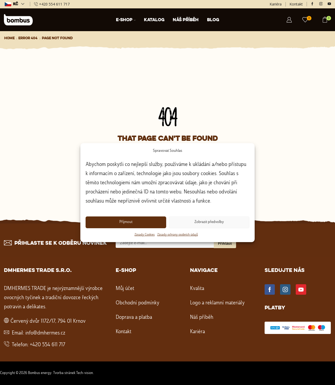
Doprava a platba (134, 317)
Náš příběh (186, 20)
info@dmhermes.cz (45, 333)
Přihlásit (225, 243)
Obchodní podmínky (137, 303)
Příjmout (125, 222)
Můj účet (125, 288)
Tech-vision (84, 373)
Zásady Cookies (145, 234)
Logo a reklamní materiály (217, 303)
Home (9, 38)
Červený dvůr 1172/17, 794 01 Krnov (48, 321)
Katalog (154, 20)
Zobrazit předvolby (209, 222)
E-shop (126, 20)
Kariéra (276, 4)
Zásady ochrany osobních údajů (177, 234)
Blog (213, 20)
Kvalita (197, 288)
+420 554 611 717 (47, 345)
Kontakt (296, 4)
